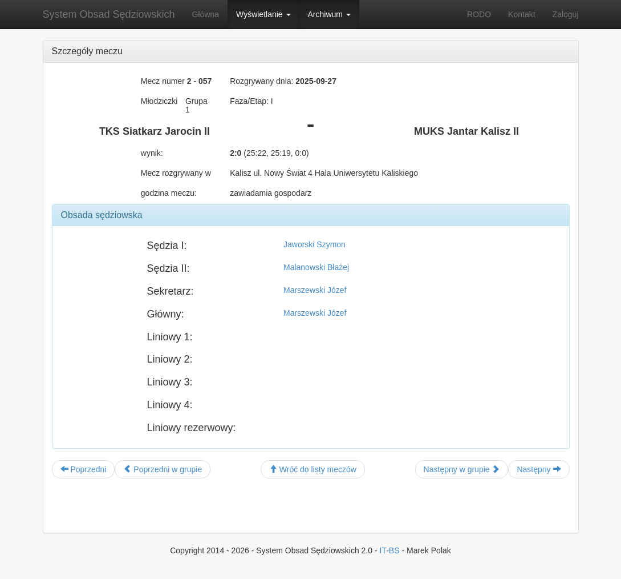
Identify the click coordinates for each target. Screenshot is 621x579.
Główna (205, 14)
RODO (479, 14)
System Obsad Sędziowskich (109, 14)
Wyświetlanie (263, 14)
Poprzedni (83, 469)
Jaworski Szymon (314, 244)
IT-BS (390, 550)
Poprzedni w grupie (162, 469)
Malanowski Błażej (316, 267)
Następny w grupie (462, 469)
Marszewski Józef (314, 290)
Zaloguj (566, 14)
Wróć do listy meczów (312, 469)
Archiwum (329, 14)
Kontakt (521, 14)
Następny (539, 469)
